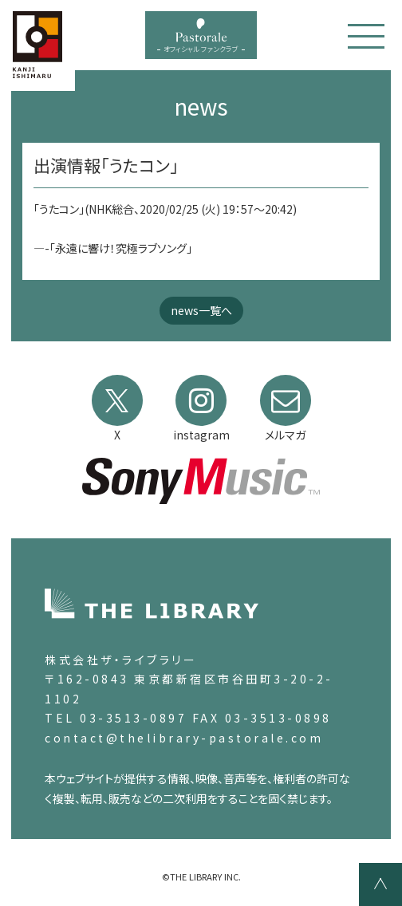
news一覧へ (201, 310)
